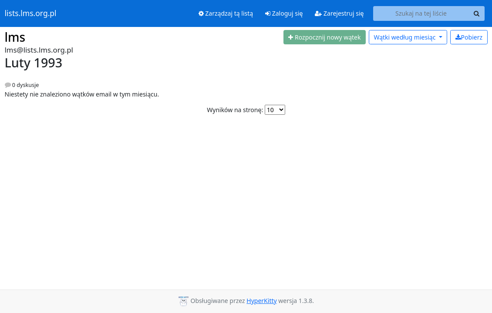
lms (15, 37)
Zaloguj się (284, 13)
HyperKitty (261, 300)
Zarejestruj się (339, 13)
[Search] (477, 13)
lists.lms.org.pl (31, 13)
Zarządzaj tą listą (226, 13)
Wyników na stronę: (235, 110)
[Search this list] (421, 13)
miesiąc (405, 37)
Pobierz (468, 37)
